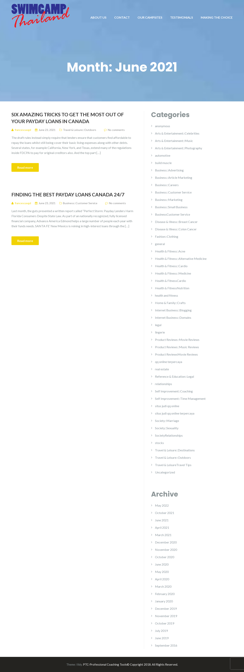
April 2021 (162, 527)
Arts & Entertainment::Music (174, 141)
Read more (25, 167)
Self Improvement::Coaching (174, 391)
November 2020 (166, 549)
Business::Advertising (169, 170)
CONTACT (122, 17)
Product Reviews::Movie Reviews (177, 339)
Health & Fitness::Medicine (173, 273)
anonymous (162, 126)
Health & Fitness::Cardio (171, 266)
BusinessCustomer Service (172, 214)
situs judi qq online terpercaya (174, 413)
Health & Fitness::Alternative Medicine (181, 258)
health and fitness (166, 295)
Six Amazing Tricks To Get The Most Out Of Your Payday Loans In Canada (67, 117)
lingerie (160, 332)
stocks (159, 443)
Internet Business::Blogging (173, 310)
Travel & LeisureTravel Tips (173, 465)
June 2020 (162, 564)
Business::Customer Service (80, 203)
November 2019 (166, 616)
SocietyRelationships (169, 435)
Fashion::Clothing (166, 236)
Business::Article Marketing (173, 177)
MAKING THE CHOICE (217, 17)
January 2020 (164, 601)
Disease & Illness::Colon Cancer (176, 229)
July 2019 (161, 630)
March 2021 (163, 535)
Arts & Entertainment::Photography (178, 148)
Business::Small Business (171, 207)
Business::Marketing (169, 199)
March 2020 (163, 586)
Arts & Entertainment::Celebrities (177, 133)
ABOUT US (98, 17)
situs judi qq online (167, 406)
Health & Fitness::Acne (170, 251)
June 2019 (162, 638)
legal (158, 325)
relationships (163, 384)
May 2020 (162, 572)
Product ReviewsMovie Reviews (176, 354)
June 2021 (162, 520)
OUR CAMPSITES (150, 17)
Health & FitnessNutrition (172, 288)
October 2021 (164, 513)
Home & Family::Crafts (170, 303)
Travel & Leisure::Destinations (175, 450)
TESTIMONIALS (181, 17)
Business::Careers (167, 185)
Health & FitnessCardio (170, 280)
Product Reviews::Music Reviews (177, 347)
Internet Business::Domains (173, 317)
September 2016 (166, 645)
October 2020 (164, 557)
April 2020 (162, 579)
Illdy (79, 664)
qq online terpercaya (168, 362)
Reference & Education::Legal (174, 376)
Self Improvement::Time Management (180, 398)
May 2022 (162, 505)
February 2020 (165, 594)
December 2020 (166, 542)
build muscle (163, 163)
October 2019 (164, 623)
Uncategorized (165, 472)
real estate (162, 369)
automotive (162, 155)
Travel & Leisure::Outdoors (79, 129)
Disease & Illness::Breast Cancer (176, 222)
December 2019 (166, 608)
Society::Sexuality (166, 428)
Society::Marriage (167, 420)
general (160, 244)
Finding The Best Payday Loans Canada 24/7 (68, 194)
